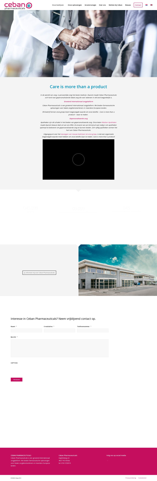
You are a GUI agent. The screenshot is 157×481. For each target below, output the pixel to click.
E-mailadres (49, 326)
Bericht (14, 337)
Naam (14, 326)
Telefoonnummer (84, 326)
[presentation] (28, 369)
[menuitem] (57, 5)
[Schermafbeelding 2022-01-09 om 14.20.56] (18, 5)
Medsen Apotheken (109, 122)
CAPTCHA (14, 363)
